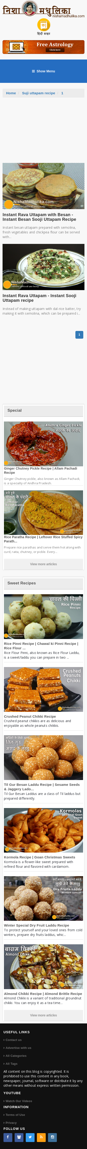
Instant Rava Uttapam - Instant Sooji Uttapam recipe (39, 298)
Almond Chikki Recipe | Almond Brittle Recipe (43, 994)
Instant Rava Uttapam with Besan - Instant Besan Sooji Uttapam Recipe (39, 217)
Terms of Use (15, 1115)
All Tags (11, 1063)
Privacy (11, 1122)
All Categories (16, 1056)
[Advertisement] (43, 132)
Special (14, 410)
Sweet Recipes (21, 583)
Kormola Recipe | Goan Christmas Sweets (39, 857)
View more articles (43, 564)
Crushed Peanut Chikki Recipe (30, 716)
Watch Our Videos (19, 1101)
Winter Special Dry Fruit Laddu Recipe (36, 925)
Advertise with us (18, 1048)
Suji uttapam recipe (38, 93)
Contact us (14, 1040)
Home (11, 93)
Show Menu (43, 71)
